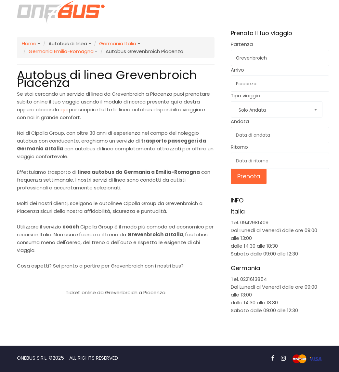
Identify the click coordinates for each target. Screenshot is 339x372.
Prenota (248, 176)
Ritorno (239, 147)
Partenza (242, 44)
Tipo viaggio (245, 95)
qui (64, 109)
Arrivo (237, 69)
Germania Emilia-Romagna (61, 51)
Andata (240, 121)
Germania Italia (117, 43)
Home (29, 43)
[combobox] (276, 109)
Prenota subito (116, 276)
